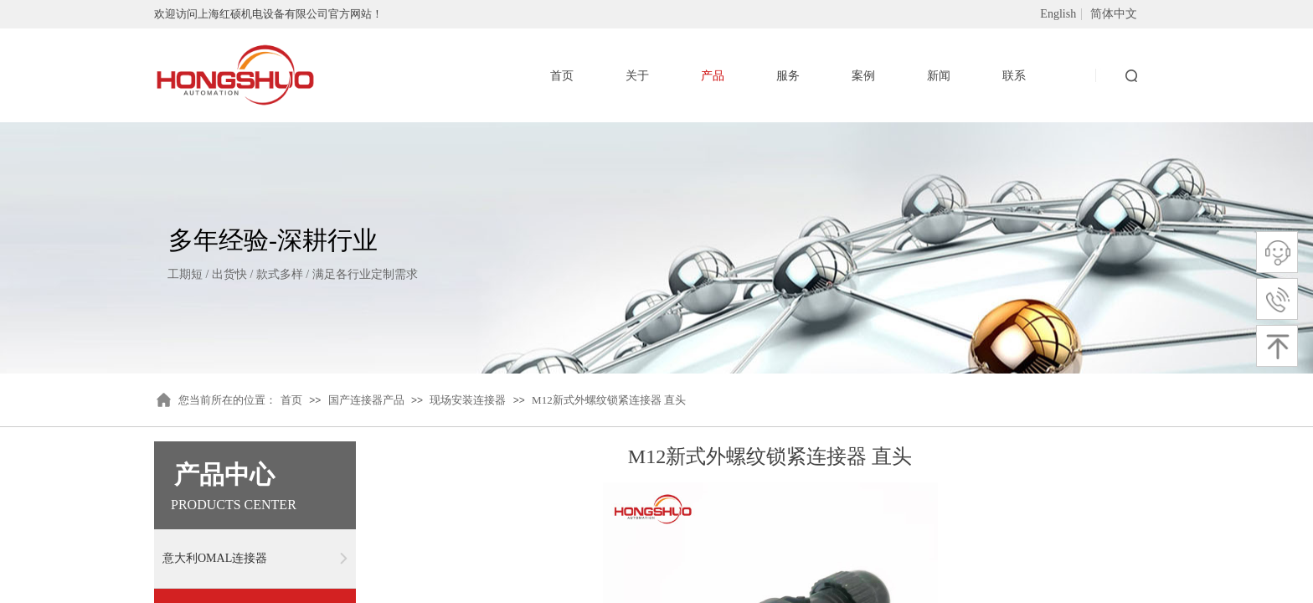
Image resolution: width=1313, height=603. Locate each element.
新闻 (938, 76)
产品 (712, 76)
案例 (863, 76)
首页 (291, 400)
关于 (637, 76)
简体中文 (1113, 14)
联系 (1014, 76)
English (1058, 14)
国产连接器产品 (366, 400)
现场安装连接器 (468, 400)
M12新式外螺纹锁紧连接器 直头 (609, 400)
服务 (788, 76)
